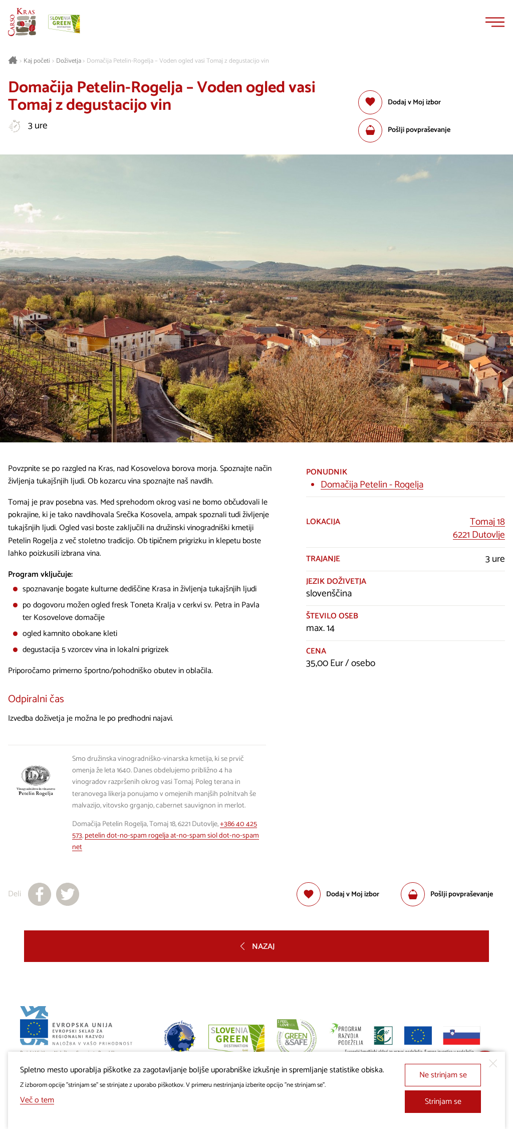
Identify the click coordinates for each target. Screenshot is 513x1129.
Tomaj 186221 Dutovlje (479, 528)
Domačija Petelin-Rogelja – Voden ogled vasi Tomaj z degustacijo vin (178, 61)
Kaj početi (37, 61)
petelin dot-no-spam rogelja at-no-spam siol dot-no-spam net (165, 841)
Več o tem (37, 1100)
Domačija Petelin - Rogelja (372, 485)
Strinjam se (443, 1101)
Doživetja (68, 61)
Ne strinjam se (443, 1075)
